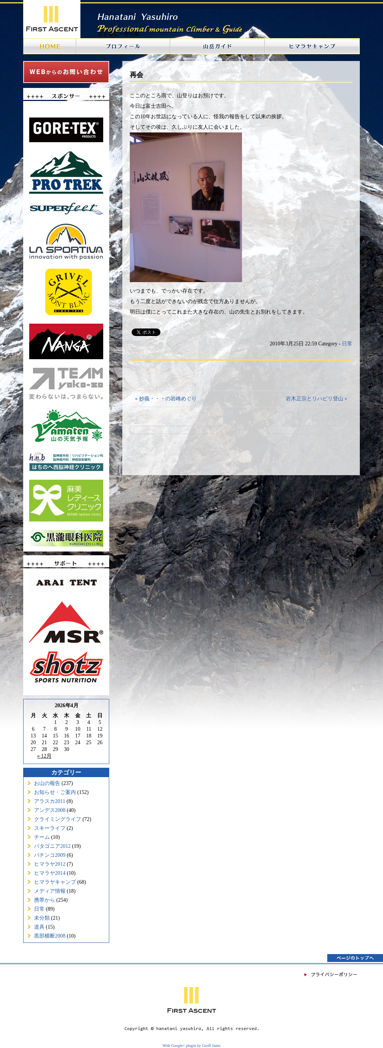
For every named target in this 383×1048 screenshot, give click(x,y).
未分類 (42, 918)
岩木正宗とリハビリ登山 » (316, 398)
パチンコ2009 (49, 855)
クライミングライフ (57, 819)
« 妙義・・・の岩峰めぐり (166, 398)
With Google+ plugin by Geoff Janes (192, 1046)
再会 (136, 75)
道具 (39, 927)
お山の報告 (47, 783)
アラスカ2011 (49, 801)
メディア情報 (49, 891)
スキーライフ (49, 828)
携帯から (44, 900)
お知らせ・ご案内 (55, 792)
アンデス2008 (49, 810)
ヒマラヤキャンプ (55, 882)
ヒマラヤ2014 (49, 873)
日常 (39, 909)
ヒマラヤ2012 (49, 864)
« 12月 (44, 756)
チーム (42, 837)
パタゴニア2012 (52, 846)
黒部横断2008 (49, 936)
